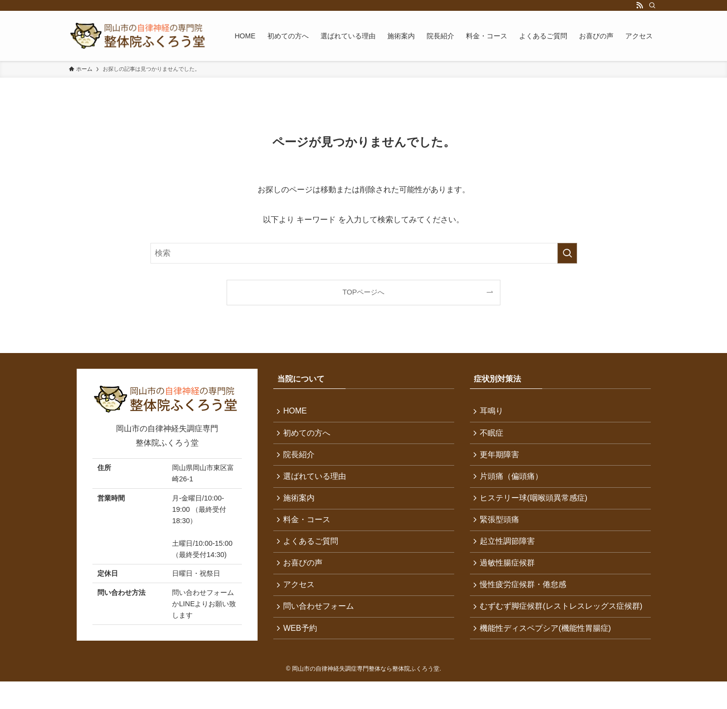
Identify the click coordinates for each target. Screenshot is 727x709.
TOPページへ (363, 292)
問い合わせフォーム (320, 622)
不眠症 (493, 435)
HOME (297, 412)
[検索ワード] (363, 253)
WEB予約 (302, 645)
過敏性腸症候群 (509, 575)
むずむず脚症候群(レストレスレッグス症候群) (558, 627)
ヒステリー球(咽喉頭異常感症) (535, 505)
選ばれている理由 (316, 481)
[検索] (652, 5)
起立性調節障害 (509, 551)
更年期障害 (501, 458)
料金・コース (308, 528)
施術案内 (301, 505)
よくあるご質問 (312, 551)
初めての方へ (308, 435)
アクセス (301, 598)
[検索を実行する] (567, 253)
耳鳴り (493, 412)
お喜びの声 (304, 575)
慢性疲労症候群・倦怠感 (525, 598)
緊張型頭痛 (501, 528)
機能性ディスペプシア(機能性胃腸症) (547, 655)
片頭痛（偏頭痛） (513, 481)
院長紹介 (301, 458)
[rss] (639, 5)
